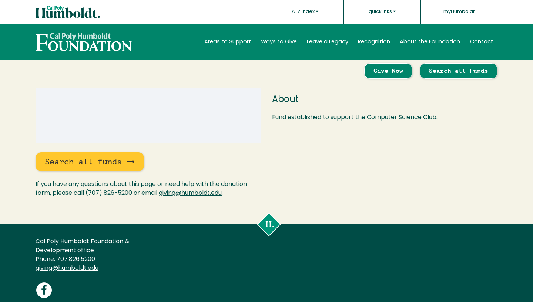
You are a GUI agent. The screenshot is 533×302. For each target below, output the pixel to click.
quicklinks (382, 11)
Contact (481, 42)
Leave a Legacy (327, 42)
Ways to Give (279, 42)
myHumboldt (459, 11)
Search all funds (90, 161)
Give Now (388, 70)
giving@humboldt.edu (190, 193)
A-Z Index (305, 11)
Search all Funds (458, 70)
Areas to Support (227, 42)
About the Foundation (430, 42)
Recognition (374, 42)
